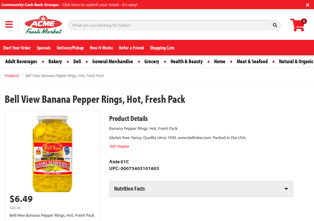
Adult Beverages (21, 61)
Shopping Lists (162, 48)
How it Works (101, 48)
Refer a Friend (131, 48)
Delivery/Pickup (70, 48)
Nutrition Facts (129, 188)
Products (12, 75)
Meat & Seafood (252, 61)
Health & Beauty (186, 61)
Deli (77, 61)
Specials (44, 48)
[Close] (308, 4)
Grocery (151, 61)
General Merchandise (112, 61)
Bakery (55, 61)
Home (219, 61)
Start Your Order (17, 48)
